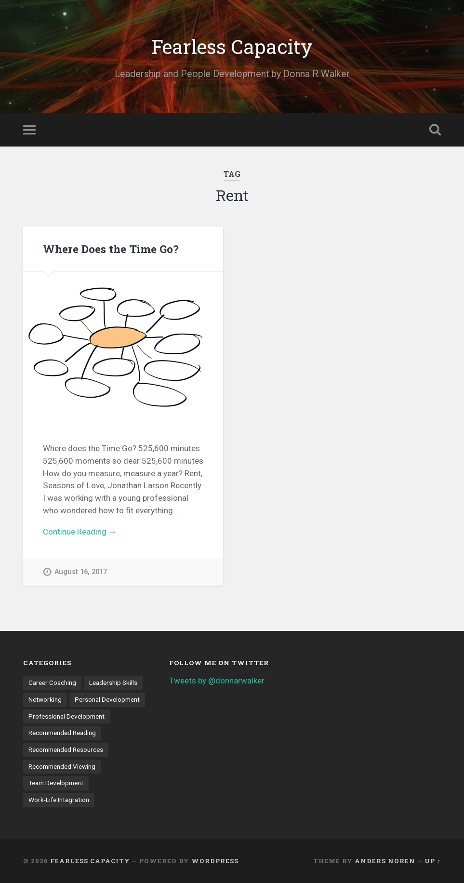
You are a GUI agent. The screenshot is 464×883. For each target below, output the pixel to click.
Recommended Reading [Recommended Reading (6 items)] (62, 732)
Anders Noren (385, 861)
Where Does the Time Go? (111, 248)
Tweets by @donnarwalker (217, 680)
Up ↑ (432, 861)
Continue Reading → (80, 531)
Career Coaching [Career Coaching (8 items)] (52, 682)
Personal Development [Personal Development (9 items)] (107, 699)
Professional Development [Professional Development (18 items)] (66, 716)
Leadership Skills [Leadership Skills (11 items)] (113, 682)
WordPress (215, 861)
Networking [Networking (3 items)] (45, 699)
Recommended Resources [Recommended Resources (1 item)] (65, 749)
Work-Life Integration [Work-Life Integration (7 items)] (58, 799)
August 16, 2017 (80, 572)
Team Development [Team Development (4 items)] (55, 783)
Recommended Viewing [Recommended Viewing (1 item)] (61, 766)
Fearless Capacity (232, 46)
